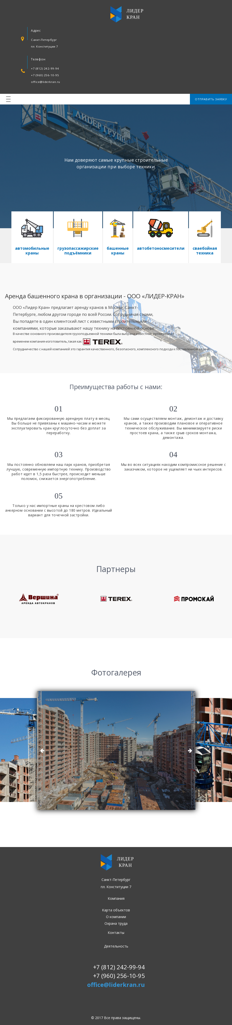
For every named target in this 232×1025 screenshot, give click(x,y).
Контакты (116, 932)
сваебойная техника (205, 250)
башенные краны (118, 250)
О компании (116, 916)
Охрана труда (116, 923)
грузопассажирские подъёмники (78, 250)
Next (190, 750)
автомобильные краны (32, 250)
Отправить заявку (211, 99)
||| (9, 99)
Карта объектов (116, 910)
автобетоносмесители (160, 248)
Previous (42, 750)
